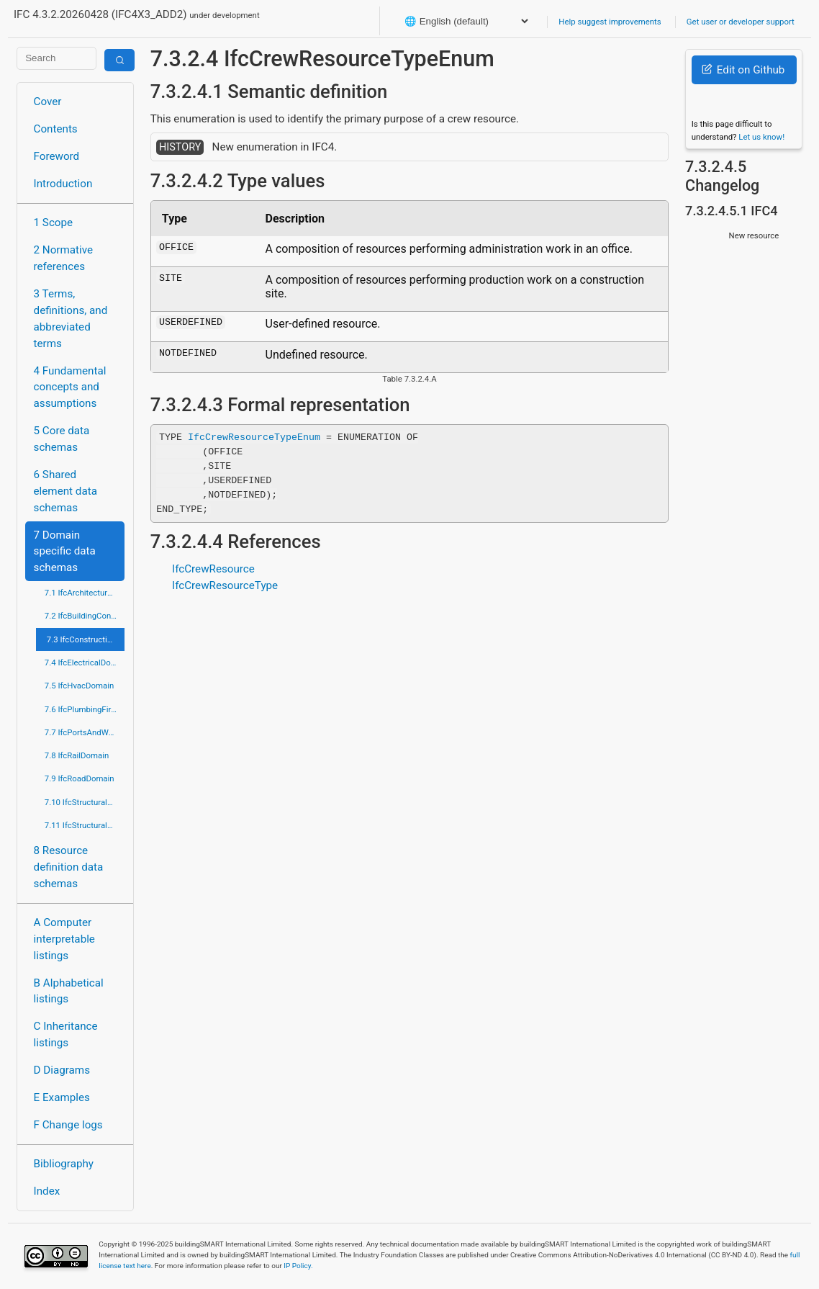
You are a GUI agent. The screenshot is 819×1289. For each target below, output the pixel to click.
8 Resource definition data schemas (69, 867)
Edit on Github (743, 69)
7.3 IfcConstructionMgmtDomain (86, 639)
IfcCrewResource (213, 568)
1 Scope (53, 222)
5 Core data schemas (62, 439)
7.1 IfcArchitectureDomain (85, 593)
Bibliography (64, 1163)
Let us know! (761, 137)
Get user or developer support (741, 22)
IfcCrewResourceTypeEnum (254, 436)
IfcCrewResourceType (225, 585)
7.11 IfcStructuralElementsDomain (85, 825)
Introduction (63, 183)
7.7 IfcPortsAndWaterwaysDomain (85, 732)
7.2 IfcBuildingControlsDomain (85, 616)
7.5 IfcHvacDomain (79, 686)
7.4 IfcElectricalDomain (85, 662)
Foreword (57, 156)
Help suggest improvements (609, 22)
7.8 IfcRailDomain (77, 755)
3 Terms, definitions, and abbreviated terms (71, 318)
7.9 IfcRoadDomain (79, 778)
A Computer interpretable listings (64, 939)
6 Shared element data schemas (65, 491)
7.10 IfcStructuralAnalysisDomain (85, 802)
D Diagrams (62, 1070)
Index (47, 1191)
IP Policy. (298, 1266)
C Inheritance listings (66, 1034)
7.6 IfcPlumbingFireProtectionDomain (85, 709)
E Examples (62, 1097)
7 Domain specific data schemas (65, 552)
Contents (56, 128)
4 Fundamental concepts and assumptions (70, 387)
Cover (48, 101)
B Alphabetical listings (69, 991)
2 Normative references (64, 258)
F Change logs (68, 1124)
